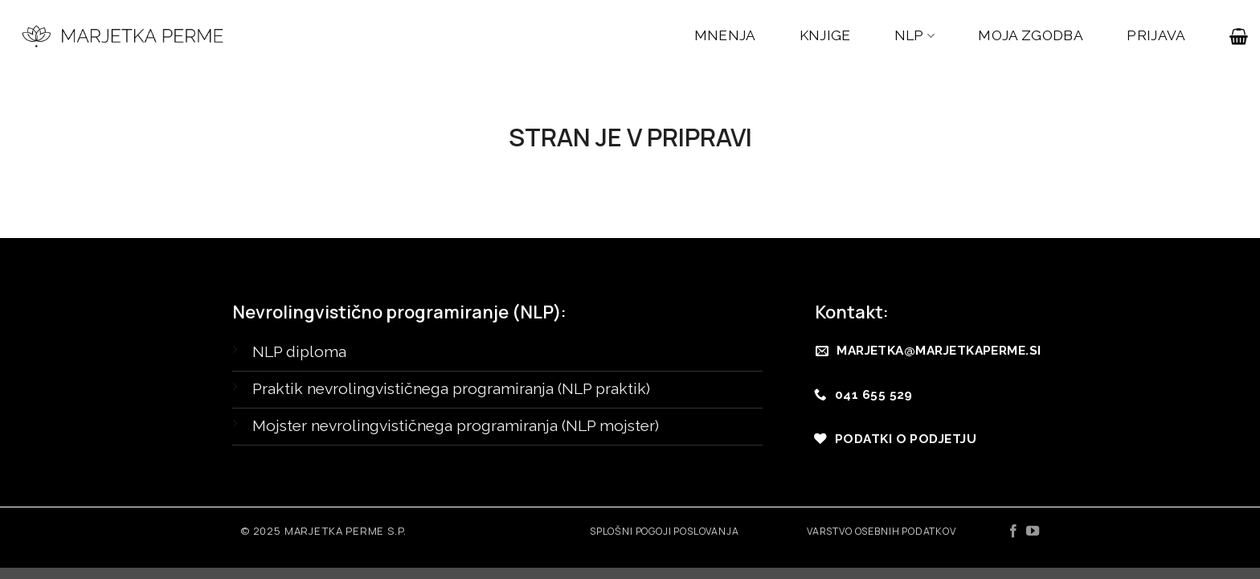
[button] (1238, 36)
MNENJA (725, 35)
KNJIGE (825, 35)
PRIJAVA (1156, 35)
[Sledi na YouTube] (1032, 531)
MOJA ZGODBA (1030, 35)
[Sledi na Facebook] (1013, 531)
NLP (914, 35)
